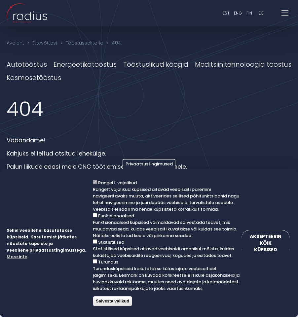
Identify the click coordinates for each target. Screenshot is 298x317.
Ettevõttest (44, 43)
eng (238, 13)
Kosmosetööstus (34, 77)
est (226, 13)
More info (17, 257)
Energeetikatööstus (85, 64)
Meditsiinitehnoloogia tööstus (243, 64)
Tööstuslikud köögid (155, 64)
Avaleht (15, 43)
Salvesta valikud (112, 301)
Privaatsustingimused (149, 164)
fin (249, 13)
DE (261, 13)
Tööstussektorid (84, 43)
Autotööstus (27, 64)
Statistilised (111, 242)
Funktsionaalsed (116, 216)
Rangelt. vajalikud (117, 183)
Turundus (108, 262)
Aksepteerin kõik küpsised (265, 243)
